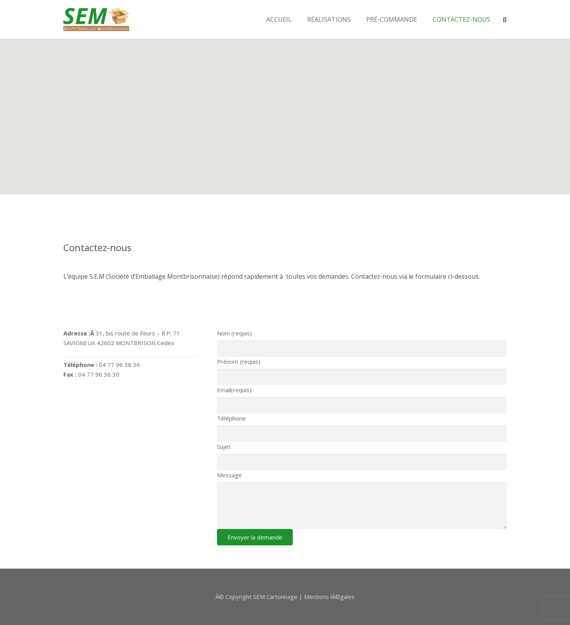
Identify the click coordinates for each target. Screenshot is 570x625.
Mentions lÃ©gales (329, 597)
